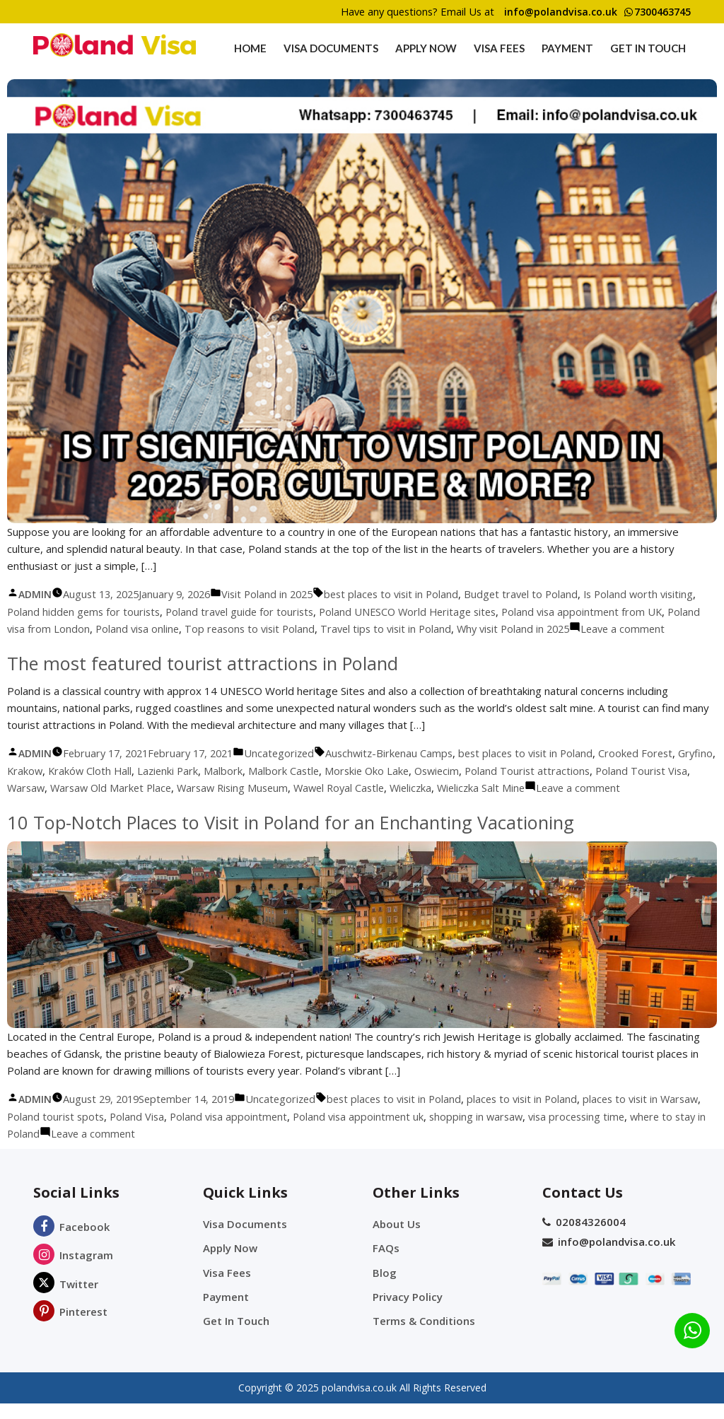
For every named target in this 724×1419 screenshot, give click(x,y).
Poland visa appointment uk (412, 1133)
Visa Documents (331, 48)
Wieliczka (492, 805)
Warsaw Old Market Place (179, 805)
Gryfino (25, 788)
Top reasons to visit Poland (312, 628)
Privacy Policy (408, 1313)
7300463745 (654, 12)
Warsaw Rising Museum (305, 805)
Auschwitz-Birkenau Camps (404, 770)
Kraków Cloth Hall (134, 788)
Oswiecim (489, 788)
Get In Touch (648, 48)
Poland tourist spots (102, 1133)
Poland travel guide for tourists (285, 612)
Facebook (71, 1244)
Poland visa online (196, 628)
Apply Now (426, 48)
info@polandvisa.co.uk (550, 12)
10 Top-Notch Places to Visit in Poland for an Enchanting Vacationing (298, 839)
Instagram (73, 1272)
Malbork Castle (332, 788)
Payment (567, 48)
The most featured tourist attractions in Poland (206, 680)
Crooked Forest (658, 770)
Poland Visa (186, 1133)
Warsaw (90, 805)
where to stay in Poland (64, 1150)
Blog (385, 1289)
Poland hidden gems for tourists (125, 612)
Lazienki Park (213, 788)
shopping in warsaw (532, 1133)
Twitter (65, 1301)
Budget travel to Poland (540, 594)
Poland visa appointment (279, 1133)
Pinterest (70, 1328)
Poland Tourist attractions (582, 788)
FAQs (386, 1265)
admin (35, 594)
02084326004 (584, 1238)
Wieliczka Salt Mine (565, 805)
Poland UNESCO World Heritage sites (459, 612)
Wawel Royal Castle (417, 805)
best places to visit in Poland (407, 594)
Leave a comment (664, 805)
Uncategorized (291, 770)
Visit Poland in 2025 (278, 594)
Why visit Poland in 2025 (585, 628)
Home (250, 48)
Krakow (67, 788)
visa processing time (636, 1133)
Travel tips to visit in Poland (452, 628)
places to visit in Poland (542, 1116)
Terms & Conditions (424, 1337)
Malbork (270, 788)
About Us (397, 1241)
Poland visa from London (88, 628)
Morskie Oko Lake (416, 788)
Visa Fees (499, 48)
